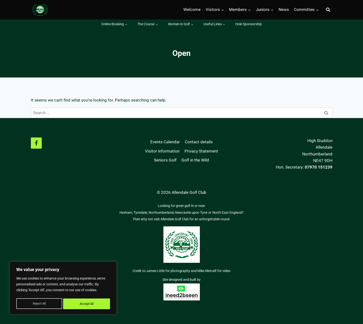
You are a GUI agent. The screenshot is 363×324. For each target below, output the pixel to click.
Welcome (192, 9)
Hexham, (126, 212)
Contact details (199, 141)
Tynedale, (141, 212)
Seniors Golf (165, 160)
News (284, 9)
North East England (227, 212)
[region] (63, 288)
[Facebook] (36, 143)
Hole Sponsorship (248, 24)
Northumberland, (162, 212)
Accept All (86, 304)
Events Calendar (165, 141)
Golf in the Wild (195, 160)
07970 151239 (318, 167)
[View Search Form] (328, 9)
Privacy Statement (201, 151)
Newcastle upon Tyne (191, 212)
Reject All (39, 304)
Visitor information (162, 151)
